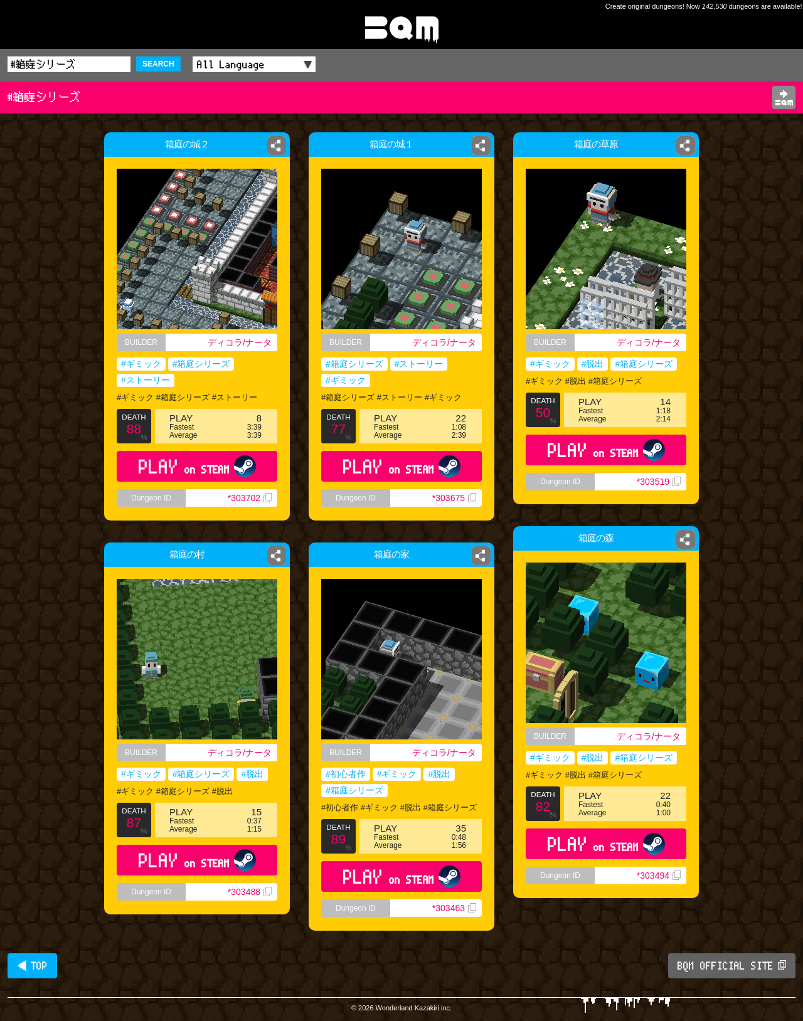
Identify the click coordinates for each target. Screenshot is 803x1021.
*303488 (250, 892)
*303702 (250, 498)
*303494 (659, 875)
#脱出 (593, 364)
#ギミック (141, 364)
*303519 (659, 482)
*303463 (454, 908)
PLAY (197, 466)
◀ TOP (32, 966)
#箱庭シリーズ (201, 364)
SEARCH (158, 64)
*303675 (454, 498)
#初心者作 (346, 774)
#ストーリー (145, 380)
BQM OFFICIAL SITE (732, 966)
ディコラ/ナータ (240, 342)
